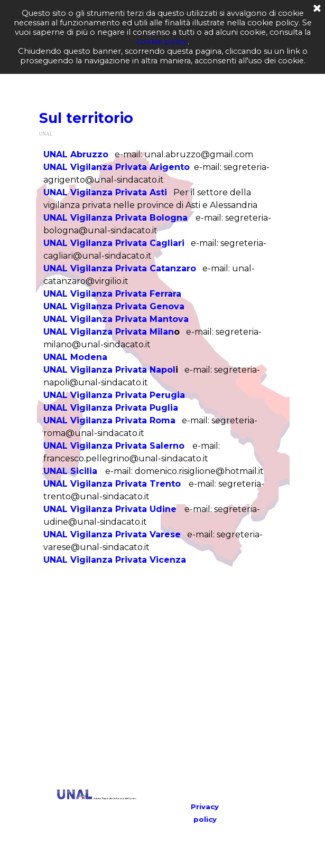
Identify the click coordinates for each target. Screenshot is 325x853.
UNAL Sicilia (70, 471)
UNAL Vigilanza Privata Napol (109, 370)
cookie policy (162, 41)
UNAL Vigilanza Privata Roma (109, 420)
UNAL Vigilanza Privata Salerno (113, 446)
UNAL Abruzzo (75, 154)
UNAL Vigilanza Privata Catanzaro (119, 268)
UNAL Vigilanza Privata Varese (112, 534)
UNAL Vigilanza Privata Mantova (116, 319)
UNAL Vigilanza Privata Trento (112, 484)
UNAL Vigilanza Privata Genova (113, 306)
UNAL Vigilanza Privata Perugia (114, 395)
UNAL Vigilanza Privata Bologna (115, 218)
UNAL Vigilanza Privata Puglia (110, 408)
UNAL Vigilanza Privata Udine (110, 509)
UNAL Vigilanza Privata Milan (108, 332)
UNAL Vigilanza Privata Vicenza (114, 560)
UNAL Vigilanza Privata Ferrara (112, 294)
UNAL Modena (75, 357)
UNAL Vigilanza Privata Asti (105, 192)
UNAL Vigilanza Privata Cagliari (113, 243)
